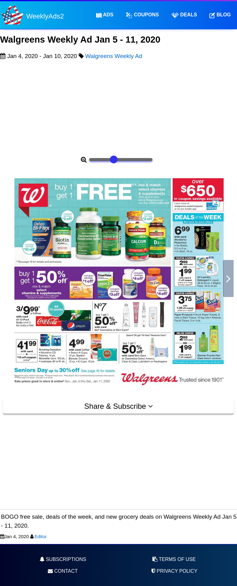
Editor (41, 536)
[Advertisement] (118, 107)
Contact (63, 571)
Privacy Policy (174, 571)
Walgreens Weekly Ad (113, 56)
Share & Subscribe (118, 406)
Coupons (142, 15)
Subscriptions (63, 559)
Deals (184, 15)
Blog (220, 15)
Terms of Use (174, 559)
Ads (105, 15)
